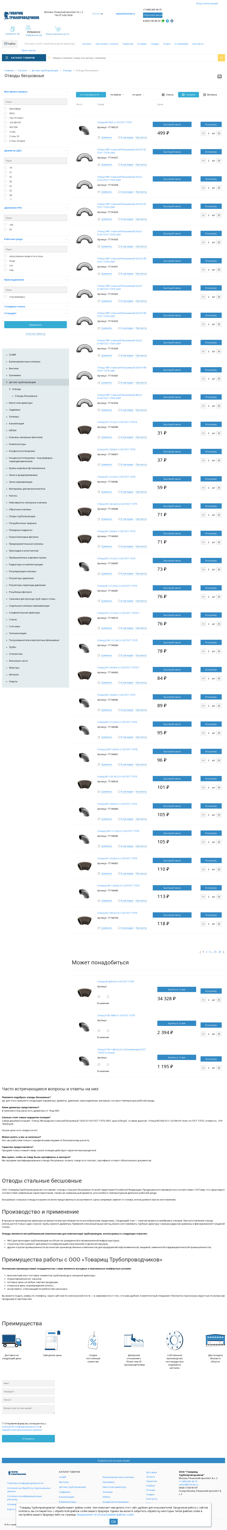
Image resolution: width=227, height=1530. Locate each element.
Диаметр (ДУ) (35, 150)
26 (219, 951)
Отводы (16, 389)
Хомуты (13, 681)
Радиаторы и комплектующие (26, 564)
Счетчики (14, 626)
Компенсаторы (17, 444)
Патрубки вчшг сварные (23, 523)
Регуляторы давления (21, 578)
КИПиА (12, 430)
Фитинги (14, 674)
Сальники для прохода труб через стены (32, 598)
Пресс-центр (29, 50)
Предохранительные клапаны (26, 543)
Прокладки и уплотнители (23, 550)
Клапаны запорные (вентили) (25, 437)
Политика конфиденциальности (25, 1483)
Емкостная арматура (20, 402)
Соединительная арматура (24, 612)
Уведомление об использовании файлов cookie (105, 1514)
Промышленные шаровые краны (27, 557)
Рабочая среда (35, 239)
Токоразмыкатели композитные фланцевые (34, 640)
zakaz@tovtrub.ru (125, 13)
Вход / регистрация (207, 3)
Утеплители (15, 653)
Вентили (14, 368)
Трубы (12, 647)
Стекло (13, 619)
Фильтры (14, 667)
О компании (181, 43)
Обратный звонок (153, 15)
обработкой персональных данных (22, 1429)
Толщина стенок (35, 306)
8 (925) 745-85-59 (151, 20)
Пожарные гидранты (20, 530)
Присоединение (35, 279)
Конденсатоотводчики (22, 451)
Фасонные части (18, 660)
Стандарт (35, 313)
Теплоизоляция (17, 633)
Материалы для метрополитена (27, 488)
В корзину (211, 124)
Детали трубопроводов (22, 382)
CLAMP (12, 354)
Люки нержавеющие (20, 481)
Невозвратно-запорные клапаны (28, 502)
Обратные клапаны (20, 509)
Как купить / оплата (107, 43)
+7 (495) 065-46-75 (152, 9)
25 (215, 951)
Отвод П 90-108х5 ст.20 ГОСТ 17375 (116, 1015)
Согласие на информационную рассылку (24, 1498)
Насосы (13, 495)
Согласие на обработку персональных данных (29, 1489)
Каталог (87, 43)
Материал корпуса (35, 91)
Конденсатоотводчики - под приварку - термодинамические (31, 459)
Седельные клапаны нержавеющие (29, 605)
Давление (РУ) (35, 207)
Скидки (155, 43)
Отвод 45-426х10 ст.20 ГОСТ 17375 (115, 981)
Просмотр (141, 137)
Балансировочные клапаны (24, 361)
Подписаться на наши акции (114, 1460)
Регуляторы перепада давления (27, 585)
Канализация (16, 423)
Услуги (166, 43)
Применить (35, 324)
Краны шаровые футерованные (27, 468)
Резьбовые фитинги (20, 592)
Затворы (14, 416)
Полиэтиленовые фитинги (23, 536)
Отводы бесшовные (26, 395)
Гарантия (128, 43)
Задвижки (14, 409)
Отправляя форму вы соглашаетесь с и (24, 1426)
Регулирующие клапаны (22, 571)
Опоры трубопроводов (22, 516)
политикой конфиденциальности (20, 1426)
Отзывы (142, 43)
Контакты (198, 43)
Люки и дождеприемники (23, 475)
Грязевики (15, 375)
